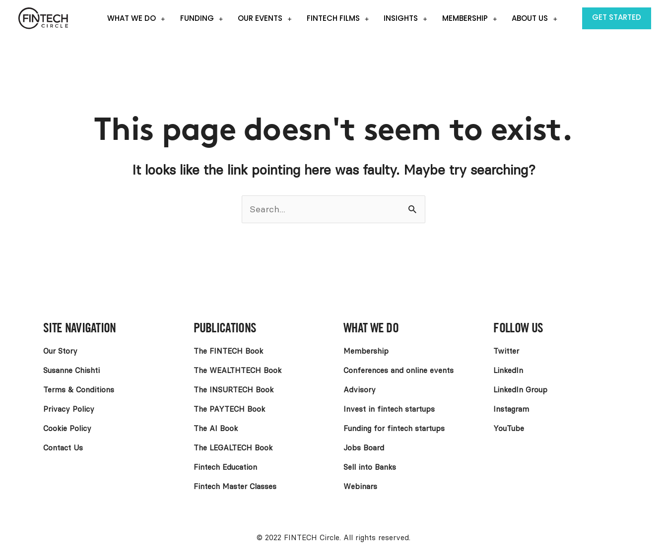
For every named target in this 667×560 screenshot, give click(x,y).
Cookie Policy (67, 428)
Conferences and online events (398, 370)
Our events (265, 18)
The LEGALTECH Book (233, 447)
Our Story (60, 351)
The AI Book (216, 428)
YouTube (508, 428)
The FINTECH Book (228, 351)
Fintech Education (225, 467)
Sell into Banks (369, 467)
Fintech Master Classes (235, 486)
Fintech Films (338, 18)
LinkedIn (508, 370)
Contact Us (63, 447)
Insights (405, 18)
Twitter (506, 351)
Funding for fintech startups (394, 428)
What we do (136, 18)
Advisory (359, 389)
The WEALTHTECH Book (237, 370)
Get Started (616, 17)
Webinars (360, 486)
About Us (534, 18)
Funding (201, 18)
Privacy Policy (68, 409)
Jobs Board (363, 447)
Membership (469, 18)
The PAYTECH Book (229, 409)
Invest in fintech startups (389, 409)
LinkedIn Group (520, 389)
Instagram (511, 409)
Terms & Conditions (78, 389)
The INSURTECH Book (233, 389)
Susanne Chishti (71, 370)
